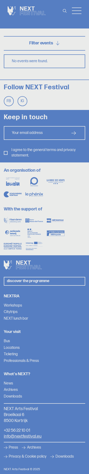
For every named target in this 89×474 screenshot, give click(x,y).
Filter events (44, 43)
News (8, 383)
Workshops (13, 305)
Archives (11, 390)
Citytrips (11, 312)
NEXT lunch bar (16, 318)
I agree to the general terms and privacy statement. (43, 152)
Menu (76, 11)
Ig (22, 101)
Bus (7, 341)
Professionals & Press (21, 361)
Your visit (12, 331)
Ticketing (11, 354)
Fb (9, 101)
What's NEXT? (17, 373)
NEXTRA (11, 296)
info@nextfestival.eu (23, 436)
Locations (12, 348)
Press (11, 447)
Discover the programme (28, 281)
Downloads (13, 396)
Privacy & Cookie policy (25, 456)
